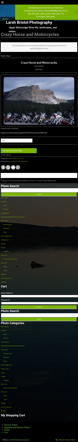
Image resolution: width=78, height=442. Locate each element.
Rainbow (6, 228)
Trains (5, 270)
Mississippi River (6, 236)
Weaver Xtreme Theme (67, 440)
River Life (4, 255)
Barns (5, 267)
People (3, 247)
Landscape (20, 158)
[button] (76, 12)
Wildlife (3, 282)
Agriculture (5, 198)
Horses (5, 209)
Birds (5, 205)
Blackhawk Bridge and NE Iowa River (13, 217)
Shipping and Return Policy (17, 427)
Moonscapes (7, 224)
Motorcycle (12, 158)
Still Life (3, 274)
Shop (8, 56)
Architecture (5, 213)
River (5, 232)
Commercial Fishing (10, 259)
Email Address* (7, 293)
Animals (3, 201)
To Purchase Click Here (12, 150)
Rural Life (4, 263)
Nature (3, 244)
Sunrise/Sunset (6, 278)
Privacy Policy (10, 425)
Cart (6, 432)
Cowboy (6, 251)
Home (3, 56)
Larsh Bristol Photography (29, 22)
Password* (5, 300)
